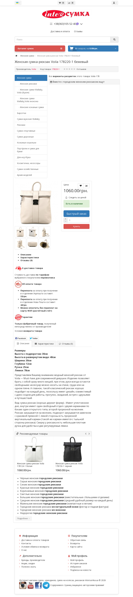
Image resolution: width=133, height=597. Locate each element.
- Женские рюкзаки (27, 83)
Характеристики (29, 257)
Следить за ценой (75, 197)
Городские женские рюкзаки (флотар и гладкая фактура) (64, 506)
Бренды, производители (33, 560)
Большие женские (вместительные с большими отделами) (64, 497)
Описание (25, 254)
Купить (76, 226)
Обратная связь (78, 540)
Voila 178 (95, 76)
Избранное (75, 566)
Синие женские (40, 484)
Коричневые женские (44, 490)
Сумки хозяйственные (27, 169)
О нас (24, 550)
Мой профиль (77, 560)
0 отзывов (81, 69)
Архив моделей (24, 175)
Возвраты (75, 543)
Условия (28, 331)
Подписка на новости (80, 570)
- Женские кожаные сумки (30, 107)
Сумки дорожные (25, 136)
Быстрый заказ (76, 213)
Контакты (26, 543)
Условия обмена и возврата (35, 546)
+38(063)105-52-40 (65, 23)
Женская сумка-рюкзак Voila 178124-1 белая (30, 464)
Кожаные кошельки (26, 142)
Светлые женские (42, 494)
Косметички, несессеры (28, 163)
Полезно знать (28, 566)
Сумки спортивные (26, 130)
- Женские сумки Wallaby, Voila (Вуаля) (30, 91)
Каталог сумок (40, 48)
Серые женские (40, 481)
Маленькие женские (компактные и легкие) (56, 503)
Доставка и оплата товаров (35, 540)
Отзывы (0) (26, 260)
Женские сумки (27, 55)
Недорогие (43, 513)
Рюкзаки (21, 125)
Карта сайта (76, 546)
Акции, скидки (28, 563)
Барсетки (21, 113)
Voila (34, 69)
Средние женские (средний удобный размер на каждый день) (66, 500)
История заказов (78, 563)
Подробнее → (23, 518)
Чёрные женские (41, 478)
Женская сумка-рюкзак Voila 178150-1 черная (69, 464)
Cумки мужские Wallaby (28, 119)
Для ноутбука (23, 157)
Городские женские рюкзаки (43, 509)
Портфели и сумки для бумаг (28, 150)
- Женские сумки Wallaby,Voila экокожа (27, 100)
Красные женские (41, 487)
